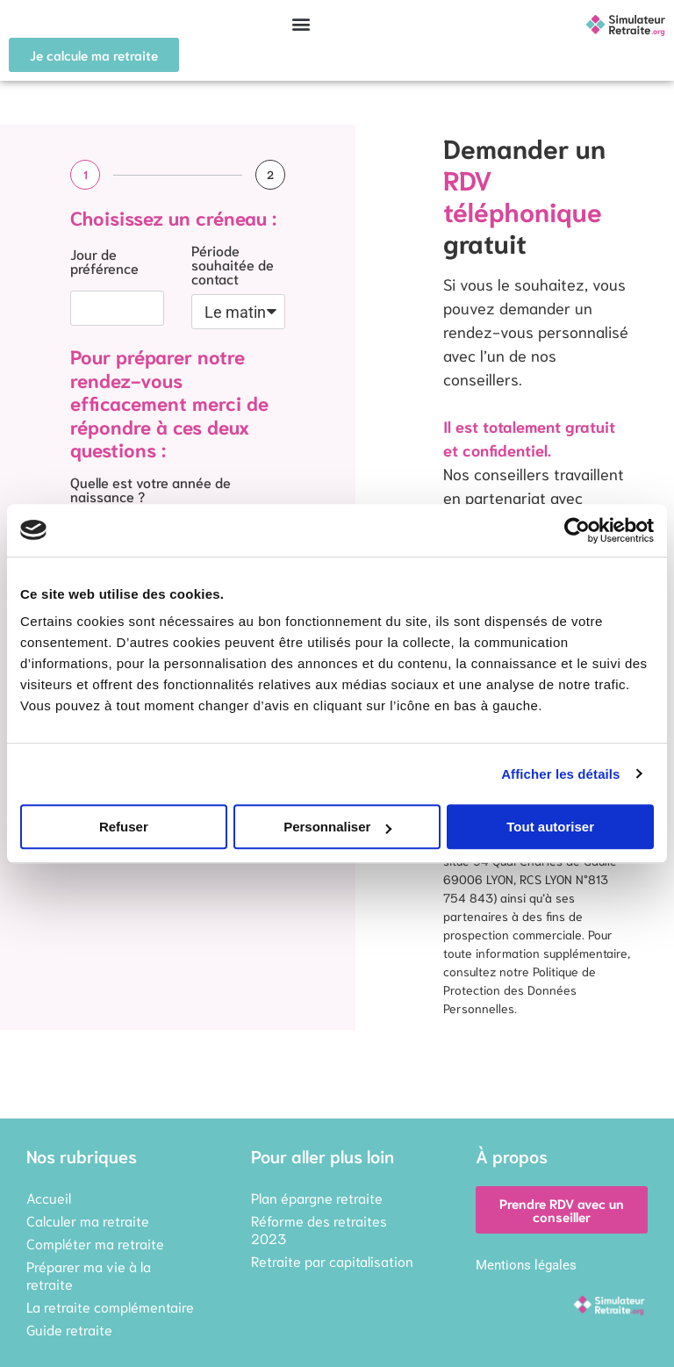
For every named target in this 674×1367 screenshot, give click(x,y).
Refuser (123, 826)
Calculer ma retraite (87, 1220)
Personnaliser (337, 826)
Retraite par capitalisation (332, 1260)
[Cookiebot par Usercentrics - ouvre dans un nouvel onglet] (577, 530)
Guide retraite (69, 1329)
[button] (301, 23)
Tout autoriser (550, 826)
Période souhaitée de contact (232, 265)
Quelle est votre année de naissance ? (150, 490)
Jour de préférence (104, 262)
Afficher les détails (560, 773)
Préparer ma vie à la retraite (88, 1274)
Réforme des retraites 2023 (319, 1229)
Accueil (48, 1197)
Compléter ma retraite (95, 1243)
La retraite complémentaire (110, 1306)
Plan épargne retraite (317, 1197)
